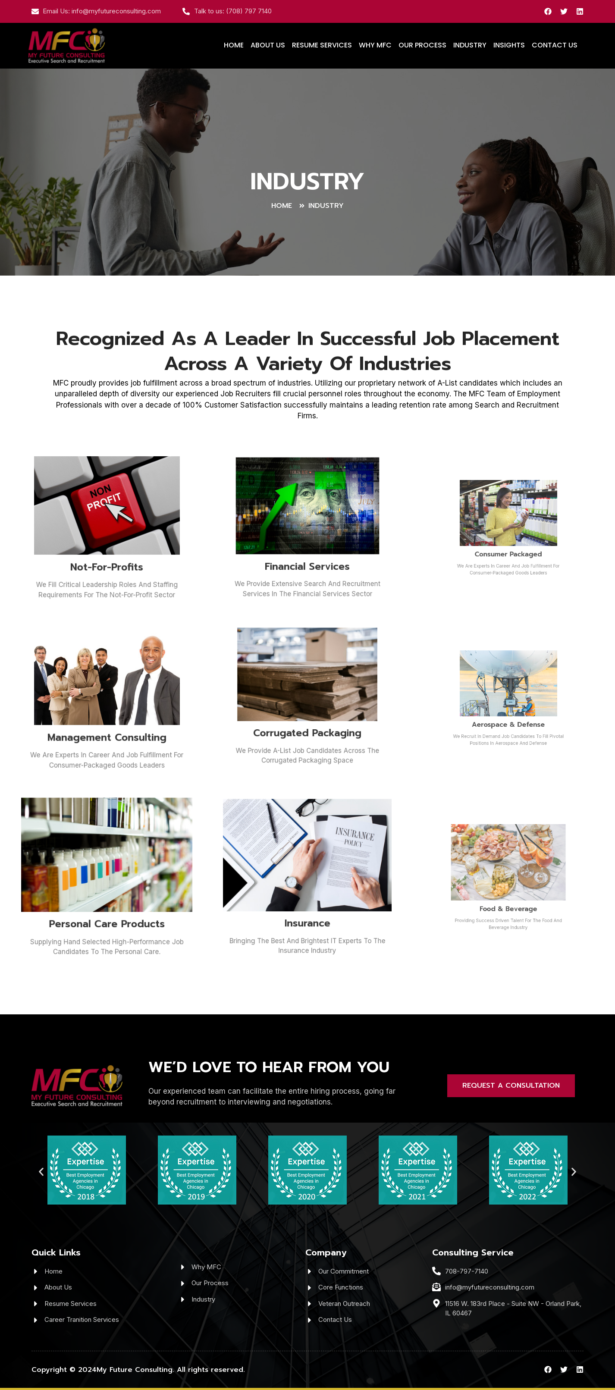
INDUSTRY (469, 45)
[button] (41, 1172)
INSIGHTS (509, 45)
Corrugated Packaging (307, 712)
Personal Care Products (107, 897)
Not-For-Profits (106, 545)
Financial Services (308, 543)
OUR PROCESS (422, 45)
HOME (234, 45)
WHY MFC (375, 45)
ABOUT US (268, 45)
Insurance (307, 896)
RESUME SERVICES (322, 45)
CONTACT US (554, 45)
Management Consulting (107, 715)
